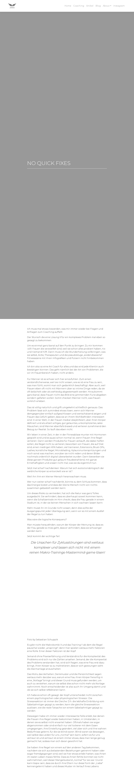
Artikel (89, 6)
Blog (98, 6)
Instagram (119, 6)
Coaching (78, 6)
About (106, 6)
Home (68, 6)
